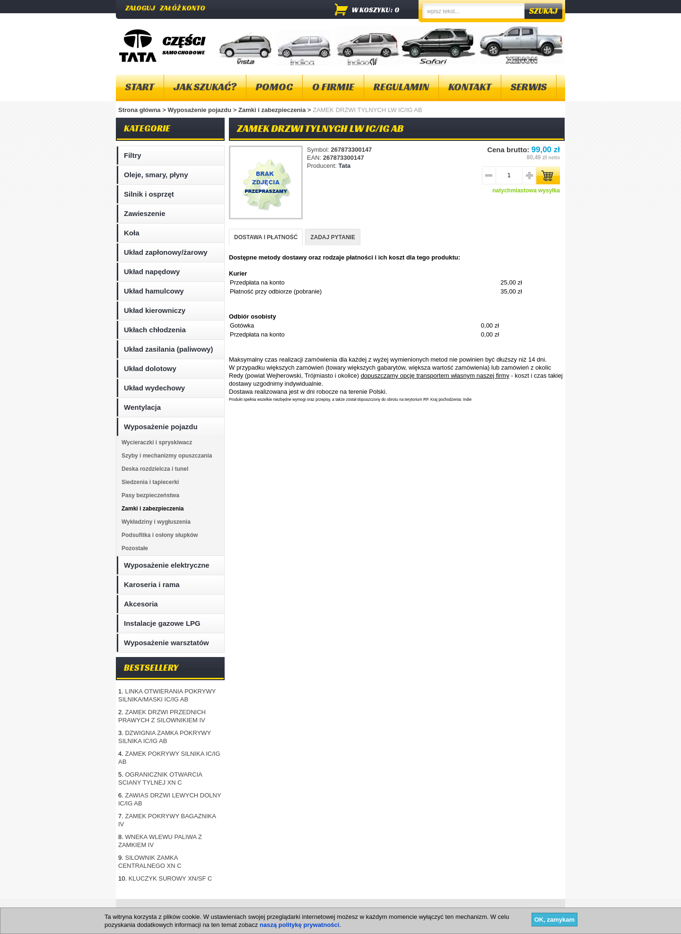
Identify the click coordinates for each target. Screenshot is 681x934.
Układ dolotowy (150, 368)
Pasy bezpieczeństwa (150, 495)
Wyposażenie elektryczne (167, 565)
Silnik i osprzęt (149, 194)
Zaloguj (140, 7)
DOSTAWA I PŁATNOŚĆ (265, 237)
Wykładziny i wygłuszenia (156, 522)
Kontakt (469, 86)
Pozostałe (135, 548)
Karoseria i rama (152, 584)
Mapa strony (139, 910)
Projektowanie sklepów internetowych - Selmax (511, 926)
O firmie (333, 86)
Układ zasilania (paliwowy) (168, 349)
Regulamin (401, 86)
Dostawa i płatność (331, 910)
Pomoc (274, 86)
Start (139, 86)
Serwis (529, 86)
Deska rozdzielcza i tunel (155, 469)
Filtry (132, 155)
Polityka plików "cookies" (259, 910)
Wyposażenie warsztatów (166, 643)
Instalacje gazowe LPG (162, 623)
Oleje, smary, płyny (156, 175)
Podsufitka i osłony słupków (160, 535)
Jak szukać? (205, 86)
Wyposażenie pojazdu (200, 109)
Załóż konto (182, 7)
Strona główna (139, 109)
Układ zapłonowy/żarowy (166, 252)
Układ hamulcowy (154, 291)
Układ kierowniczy (154, 310)
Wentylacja (142, 407)
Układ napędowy (152, 272)
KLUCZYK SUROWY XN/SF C (170, 878)
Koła (132, 233)
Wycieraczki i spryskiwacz (157, 442)
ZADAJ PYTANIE (332, 237)
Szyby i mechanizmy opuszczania (167, 455)
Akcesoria (141, 604)
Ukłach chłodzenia (155, 330)
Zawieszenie (145, 213)
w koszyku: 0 (376, 9)
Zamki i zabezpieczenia (272, 109)
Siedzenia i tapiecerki (150, 482)
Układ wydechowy (154, 388)
